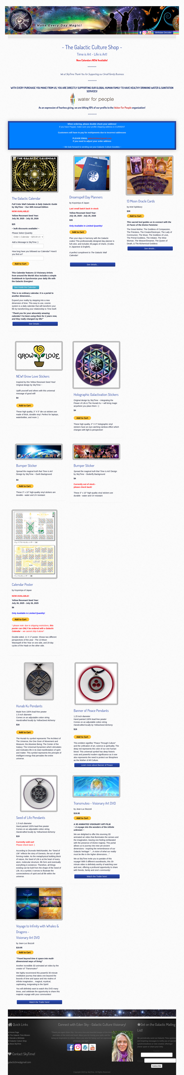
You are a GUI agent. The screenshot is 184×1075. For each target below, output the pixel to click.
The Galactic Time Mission (20, 1035)
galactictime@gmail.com (100, 138)
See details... (92, 264)
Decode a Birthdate (16, 1038)
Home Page (14, 1032)
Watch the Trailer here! (97, 876)
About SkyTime (15, 1044)
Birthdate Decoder (163, 32)
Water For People (123, 107)
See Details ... (35, 324)
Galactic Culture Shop (18, 1041)
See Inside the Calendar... (25, 287)
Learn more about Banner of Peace (97, 765)
